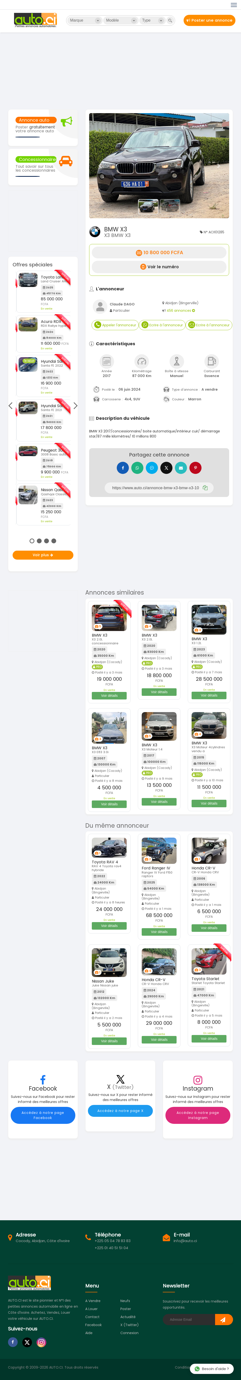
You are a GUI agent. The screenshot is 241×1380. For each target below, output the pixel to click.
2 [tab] (39, 541)
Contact (92, 1316)
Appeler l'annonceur (115, 324)
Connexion (129, 1332)
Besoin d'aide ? (211, 1368)
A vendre (93, 1300)
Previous (11, 405)
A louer (91, 1308)
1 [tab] (32, 541)
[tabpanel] (43, 398)
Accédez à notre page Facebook (43, 1115)
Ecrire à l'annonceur (162, 324)
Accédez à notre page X (120, 1110)
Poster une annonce (210, 20)
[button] (99, 165)
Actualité (128, 1316)
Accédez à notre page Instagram (198, 1115)
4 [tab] (53, 541)
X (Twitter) (129, 1324)
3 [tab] (46, 541)
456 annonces (181, 310)
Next (74, 405)
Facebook (93, 1324)
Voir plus (43, 555)
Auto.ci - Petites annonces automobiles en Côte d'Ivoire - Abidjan (36, 20)
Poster (125, 1308)
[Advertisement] (120, 70)
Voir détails (109, 696)
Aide (89, 1332)
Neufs (125, 1300)
